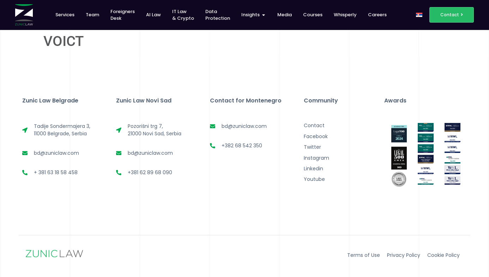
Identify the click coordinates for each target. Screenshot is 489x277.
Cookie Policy (443, 255)
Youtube (314, 179)
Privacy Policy (403, 255)
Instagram (316, 157)
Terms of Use (363, 255)
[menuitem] (419, 15)
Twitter (312, 147)
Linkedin (313, 168)
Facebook (316, 136)
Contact (314, 125)
